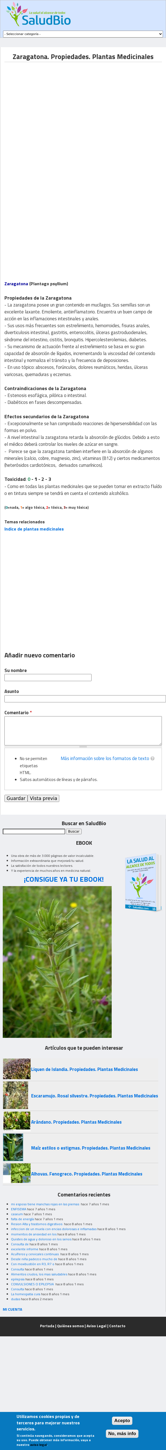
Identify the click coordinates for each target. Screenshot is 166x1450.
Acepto (122, 1420)
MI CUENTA (12, 1309)
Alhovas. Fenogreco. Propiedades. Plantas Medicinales (86, 1173)
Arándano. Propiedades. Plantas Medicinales (76, 1122)
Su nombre (15, 670)
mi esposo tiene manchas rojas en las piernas (45, 1204)
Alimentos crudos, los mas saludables (39, 1274)
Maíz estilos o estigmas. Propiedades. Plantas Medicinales (90, 1148)
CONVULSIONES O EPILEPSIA (33, 1284)
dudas (15, 1299)
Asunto (11, 691)
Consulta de (20, 1244)
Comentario (18, 712)
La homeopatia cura (25, 1294)
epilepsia (18, 1279)
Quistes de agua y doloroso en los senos (41, 1239)
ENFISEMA (18, 1209)
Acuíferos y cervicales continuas (35, 1254)
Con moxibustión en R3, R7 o (32, 1264)
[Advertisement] (51, 114)
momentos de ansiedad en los (34, 1234)
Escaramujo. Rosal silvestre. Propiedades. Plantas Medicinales (94, 1095)
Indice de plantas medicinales (34, 529)
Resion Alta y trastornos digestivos (37, 1224)
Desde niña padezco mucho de (34, 1259)
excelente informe (24, 1249)
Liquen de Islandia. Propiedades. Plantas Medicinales (84, 1069)
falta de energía (22, 1219)
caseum (17, 1214)
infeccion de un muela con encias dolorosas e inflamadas (54, 1229)
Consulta (17, 1269)
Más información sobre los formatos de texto (105, 758)
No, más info (122, 1433)
